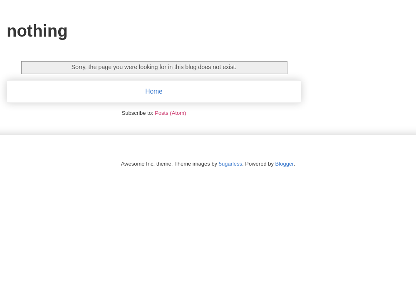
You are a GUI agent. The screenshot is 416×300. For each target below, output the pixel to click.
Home (154, 91)
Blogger (284, 164)
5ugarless (230, 164)
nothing (37, 31)
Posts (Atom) (170, 113)
